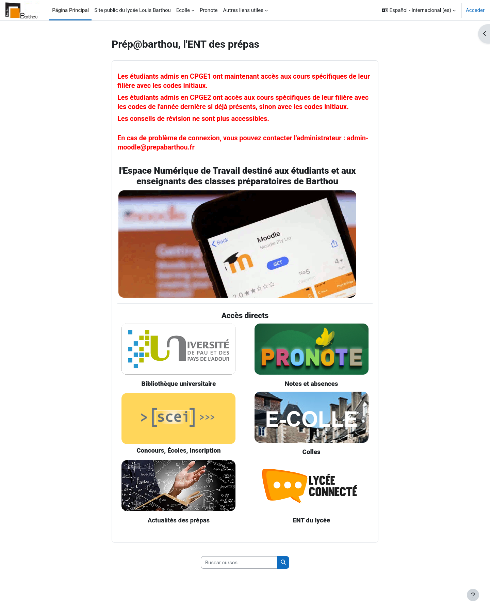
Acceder (475, 10)
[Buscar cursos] (239, 562)
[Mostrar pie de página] (473, 595)
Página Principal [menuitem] (70, 10)
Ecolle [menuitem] (183, 10)
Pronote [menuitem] (209, 10)
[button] (418, 10)
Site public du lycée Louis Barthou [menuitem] (132, 10)
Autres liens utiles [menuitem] (243, 10)
